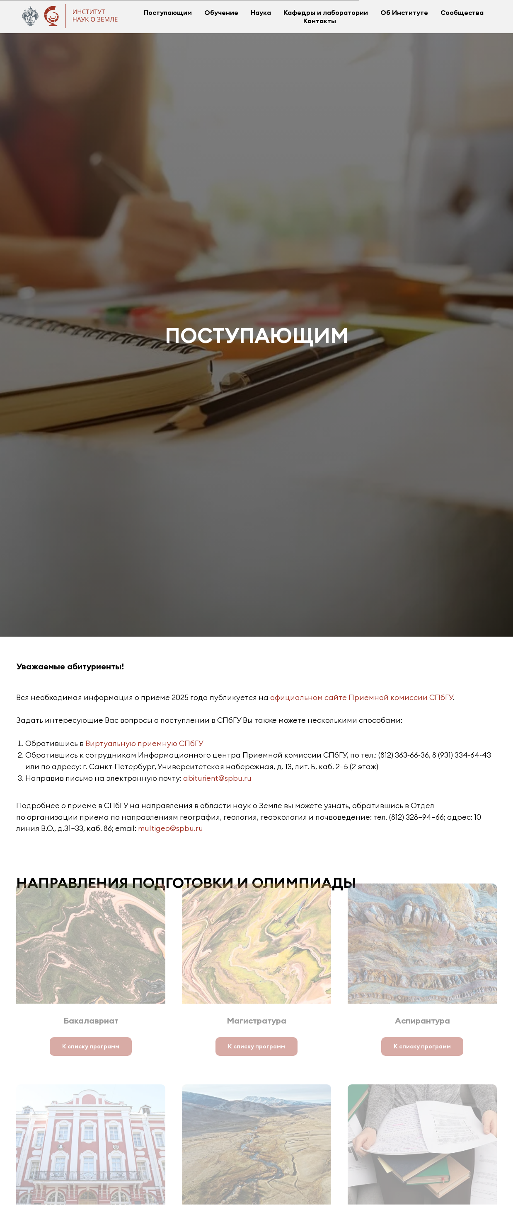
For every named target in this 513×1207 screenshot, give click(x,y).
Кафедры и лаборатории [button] (325, 12)
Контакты (319, 21)
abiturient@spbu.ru (217, 778)
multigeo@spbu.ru (170, 828)
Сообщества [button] (462, 12)
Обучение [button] (221, 12)
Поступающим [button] (168, 12)
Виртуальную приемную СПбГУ (144, 743)
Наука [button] (261, 12)
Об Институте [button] (404, 12)
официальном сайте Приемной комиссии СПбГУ (361, 697)
